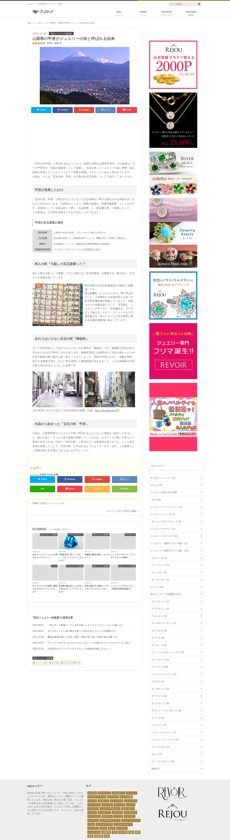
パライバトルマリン (130, 802)
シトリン (130, 787)
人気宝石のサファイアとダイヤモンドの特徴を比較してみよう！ (79, 647)
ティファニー (94, 798)
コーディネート (167, 12)
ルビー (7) (156, 737)
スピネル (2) (157, 669)
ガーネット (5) (158, 634)
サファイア (119, 787)
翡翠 (107, 818)
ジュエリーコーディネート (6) (165, 505)
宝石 (114, 814)
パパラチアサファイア (110, 802)
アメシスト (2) (158, 607)
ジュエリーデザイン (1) (161, 525)
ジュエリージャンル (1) (161, 511)
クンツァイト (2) (159, 648)
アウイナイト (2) (159, 593)
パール (91, 806)
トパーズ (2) (157, 703)
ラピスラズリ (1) (159, 730)
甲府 (78, 661)
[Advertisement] (85, 135)
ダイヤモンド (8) (159, 689)
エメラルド (113, 779)
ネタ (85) (155, 498)
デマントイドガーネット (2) (165, 696)
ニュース (119, 12)
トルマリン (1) (158, 710)
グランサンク (94, 787)
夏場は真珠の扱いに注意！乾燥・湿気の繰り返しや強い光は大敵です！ (83, 635)
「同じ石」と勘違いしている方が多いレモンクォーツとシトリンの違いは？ (85, 623)
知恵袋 (191, 12)
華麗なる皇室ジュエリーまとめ (48, 502)
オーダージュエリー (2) (161, 477)
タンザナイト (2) (159, 675)
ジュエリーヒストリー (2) (162, 532)
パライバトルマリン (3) (162, 716)
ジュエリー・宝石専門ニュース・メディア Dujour (166, 832)
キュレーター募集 (66, 832)
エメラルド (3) (158, 621)
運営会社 (31, 832)
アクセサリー (118, 775)
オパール (92, 783)
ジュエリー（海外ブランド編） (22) (168, 545)
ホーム (31, 23)
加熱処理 (106, 814)
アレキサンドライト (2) (162, 614)
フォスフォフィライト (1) (164, 723)
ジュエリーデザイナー (110, 790)
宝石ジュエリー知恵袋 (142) (164, 587)
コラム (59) (155, 484)
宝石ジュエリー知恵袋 (46, 23)
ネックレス (93, 802)
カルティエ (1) (158, 552)
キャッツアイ (116, 783)
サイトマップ (108, 832)
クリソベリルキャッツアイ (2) (166, 641)
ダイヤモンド (130, 794)
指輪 (131, 814)
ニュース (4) (156, 580)
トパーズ (118, 798)
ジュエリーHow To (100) (162, 491)
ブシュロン (93, 810)
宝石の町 (67, 661)
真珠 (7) (155, 751)
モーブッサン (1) (159, 573)
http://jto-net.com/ (105, 409)
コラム (143, 12)
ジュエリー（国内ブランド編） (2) (167, 539)
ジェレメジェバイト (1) (162, 662)
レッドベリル (94, 814)
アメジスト (131, 775)
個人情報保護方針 (88, 832)
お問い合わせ (47, 832)
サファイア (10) (159, 655)
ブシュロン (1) (158, 566)
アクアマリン (104, 775)
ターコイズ (117, 794)
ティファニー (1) (159, 559)
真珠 (90, 818)
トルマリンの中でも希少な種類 (121, 509)
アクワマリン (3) (159, 600)
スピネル (92, 794)
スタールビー (128, 790)
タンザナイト (104, 794)
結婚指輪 (98, 818)
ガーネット (103, 783)
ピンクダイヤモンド (123, 806)
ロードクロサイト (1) (161, 744)
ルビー (112, 810)
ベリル (103, 810)
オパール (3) (157, 627)
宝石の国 (123, 814)
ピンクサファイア (104, 806)
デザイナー (107, 798)
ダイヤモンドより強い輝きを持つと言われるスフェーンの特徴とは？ (82, 629)
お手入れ (92, 775)
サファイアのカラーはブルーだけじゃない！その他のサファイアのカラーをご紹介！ (89, 641)
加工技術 (55, 661)
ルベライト (122, 810)
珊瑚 (138, 814)
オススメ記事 (41, 661)
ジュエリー (93, 790)
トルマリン (129, 798)
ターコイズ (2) (158, 682)
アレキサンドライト (97, 779)
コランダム (107, 787)
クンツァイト (130, 783)
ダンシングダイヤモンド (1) (165, 518)
